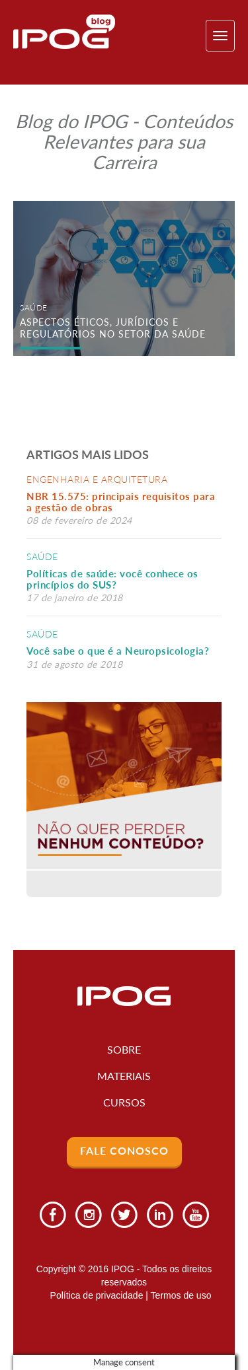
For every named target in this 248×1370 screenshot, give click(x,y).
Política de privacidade (97, 1295)
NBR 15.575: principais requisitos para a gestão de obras (120, 501)
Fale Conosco (124, 1150)
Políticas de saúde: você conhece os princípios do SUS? (112, 579)
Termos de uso (181, 1295)
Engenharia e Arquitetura (96, 479)
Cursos (124, 1102)
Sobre (124, 1049)
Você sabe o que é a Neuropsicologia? (117, 651)
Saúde (42, 556)
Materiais (124, 1075)
